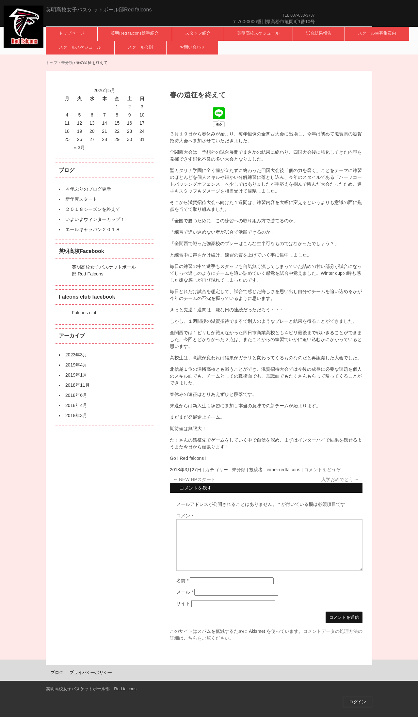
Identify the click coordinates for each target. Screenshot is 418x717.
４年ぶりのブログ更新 (88, 189)
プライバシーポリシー (91, 672)
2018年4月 (76, 405)
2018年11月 (77, 385)
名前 (182, 580)
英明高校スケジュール (258, 33)
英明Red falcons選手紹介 (135, 33)
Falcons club (85, 312)
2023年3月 (76, 354)
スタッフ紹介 (198, 33)
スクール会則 (140, 47)
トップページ (71, 33)
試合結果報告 (318, 33)
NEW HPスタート (194, 479)
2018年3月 (76, 415)
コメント (185, 515)
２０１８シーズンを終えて (92, 209)
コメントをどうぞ (322, 469)
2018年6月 (76, 395)
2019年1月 (76, 375)
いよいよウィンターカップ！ (95, 219)
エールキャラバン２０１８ (92, 229)
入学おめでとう (340, 479)
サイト (183, 603)
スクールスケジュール (80, 47)
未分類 (239, 469)
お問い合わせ (192, 47)
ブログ (57, 672)
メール (184, 592)
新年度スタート (81, 199)
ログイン (357, 701)
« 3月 (79, 147)
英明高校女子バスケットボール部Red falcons (23, 27)
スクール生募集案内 (377, 33)
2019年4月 (76, 364)
